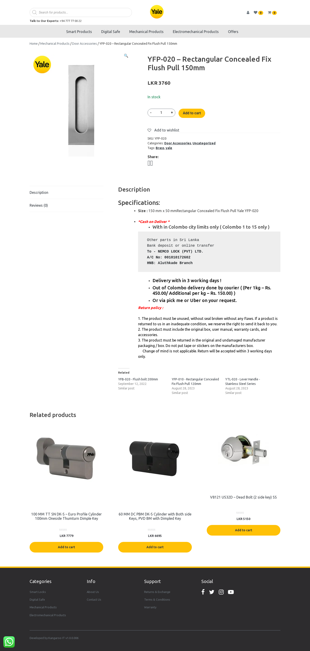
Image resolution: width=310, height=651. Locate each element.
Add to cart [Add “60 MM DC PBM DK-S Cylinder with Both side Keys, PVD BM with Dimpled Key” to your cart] (155, 547)
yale (169, 148)
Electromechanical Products (196, 32)
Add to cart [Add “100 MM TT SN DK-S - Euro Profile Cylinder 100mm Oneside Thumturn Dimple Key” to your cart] (66, 547)
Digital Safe (110, 32)
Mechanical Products (146, 32)
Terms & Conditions (157, 599)
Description (39, 192)
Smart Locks (38, 591)
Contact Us (94, 599)
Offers (233, 32)
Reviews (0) (39, 205)
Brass (160, 148)
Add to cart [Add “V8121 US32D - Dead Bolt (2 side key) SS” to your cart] (243, 530)
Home (34, 43)
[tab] (66, 192)
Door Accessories (84, 43)
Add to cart (192, 113)
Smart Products (79, 32)
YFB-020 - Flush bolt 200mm (138, 379)
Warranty (150, 607)
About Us (93, 591)
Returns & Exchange (157, 591)
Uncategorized (204, 143)
